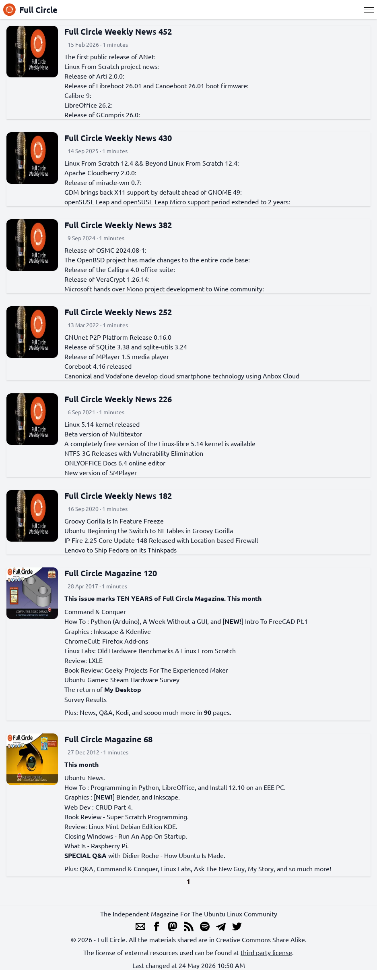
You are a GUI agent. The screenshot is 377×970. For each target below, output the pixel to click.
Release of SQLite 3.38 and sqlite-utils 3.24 (125, 347)
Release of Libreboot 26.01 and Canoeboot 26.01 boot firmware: (156, 85)
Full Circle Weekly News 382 (118, 225)
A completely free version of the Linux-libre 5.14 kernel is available (159, 443)
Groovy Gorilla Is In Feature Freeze (114, 521)
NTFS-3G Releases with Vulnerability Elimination (133, 453)
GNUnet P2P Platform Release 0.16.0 (117, 337)
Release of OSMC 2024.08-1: (105, 250)
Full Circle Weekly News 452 (118, 31)
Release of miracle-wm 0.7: (103, 182)
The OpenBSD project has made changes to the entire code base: (157, 259)
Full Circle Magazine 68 (108, 739)
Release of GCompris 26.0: (102, 114)
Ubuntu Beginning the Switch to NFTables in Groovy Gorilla (148, 530)
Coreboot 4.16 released (98, 366)
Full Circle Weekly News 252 (118, 312)
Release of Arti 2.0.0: (94, 76)
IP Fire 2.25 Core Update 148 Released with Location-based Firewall (161, 540)
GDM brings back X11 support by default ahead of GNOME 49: (153, 192)
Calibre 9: (77, 95)
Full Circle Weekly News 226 (118, 399)
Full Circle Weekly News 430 (118, 138)
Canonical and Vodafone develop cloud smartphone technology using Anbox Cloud (181, 376)
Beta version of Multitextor (103, 434)
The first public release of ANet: (110, 56)
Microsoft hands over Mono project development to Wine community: (164, 289)
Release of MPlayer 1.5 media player (116, 356)
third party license (266, 952)
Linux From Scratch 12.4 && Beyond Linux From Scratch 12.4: (151, 163)
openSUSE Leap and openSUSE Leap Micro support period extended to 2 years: (177, 201)
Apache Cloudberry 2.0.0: (100, 172)
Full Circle (30, 9)
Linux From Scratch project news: (111, 66)
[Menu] (369, 10)
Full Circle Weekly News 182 (118, 495)
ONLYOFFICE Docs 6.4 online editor (114, 463)
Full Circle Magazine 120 (110, 573)
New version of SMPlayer (100, 472)
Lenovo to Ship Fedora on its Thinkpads (120, 550)
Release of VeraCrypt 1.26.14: (107, 279)
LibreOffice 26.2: (88, 105)
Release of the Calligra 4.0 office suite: (119, 269)
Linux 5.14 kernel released (102, 424)
